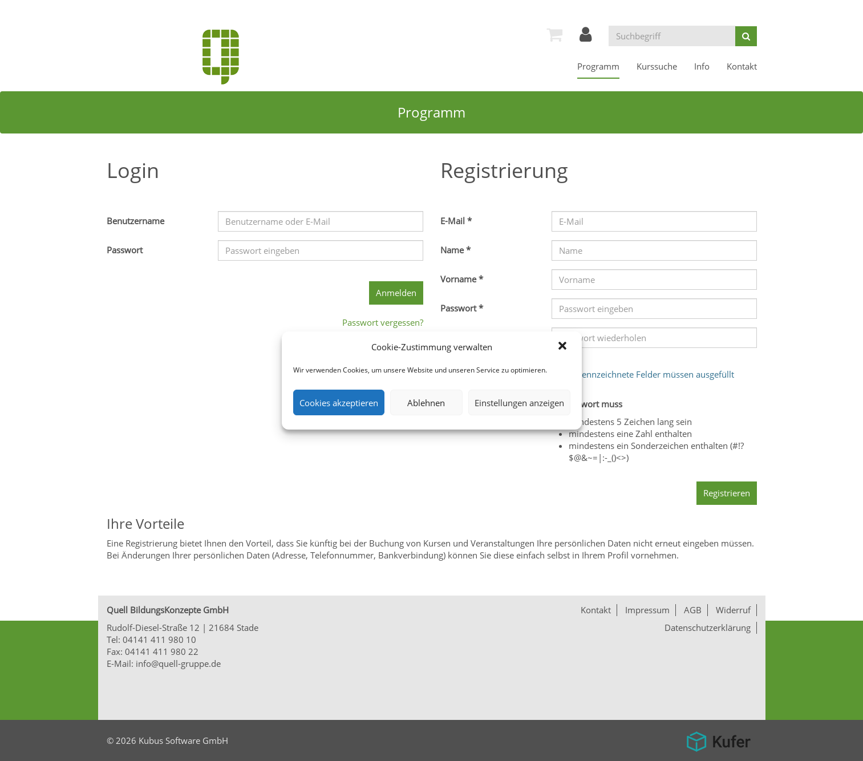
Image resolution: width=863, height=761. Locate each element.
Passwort (125, 250)
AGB (693, 610)
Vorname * (461, 279)
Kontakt (742, 66)
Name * (455, 250)
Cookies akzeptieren (338, 402)
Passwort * (461, 308)
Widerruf (733, 610)
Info (702, 66)
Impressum (647, 610)
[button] (563, 347)
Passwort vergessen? (382, 322)
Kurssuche (657, 66)
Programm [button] (598, 66)
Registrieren (726, 493)
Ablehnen (426, 402)
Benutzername (135, 220)
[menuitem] (554, 34)
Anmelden (396, 292)
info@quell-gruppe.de (178, 663)
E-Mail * (456, 220)
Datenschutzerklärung (708, 627)
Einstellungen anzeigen (519, 402)
